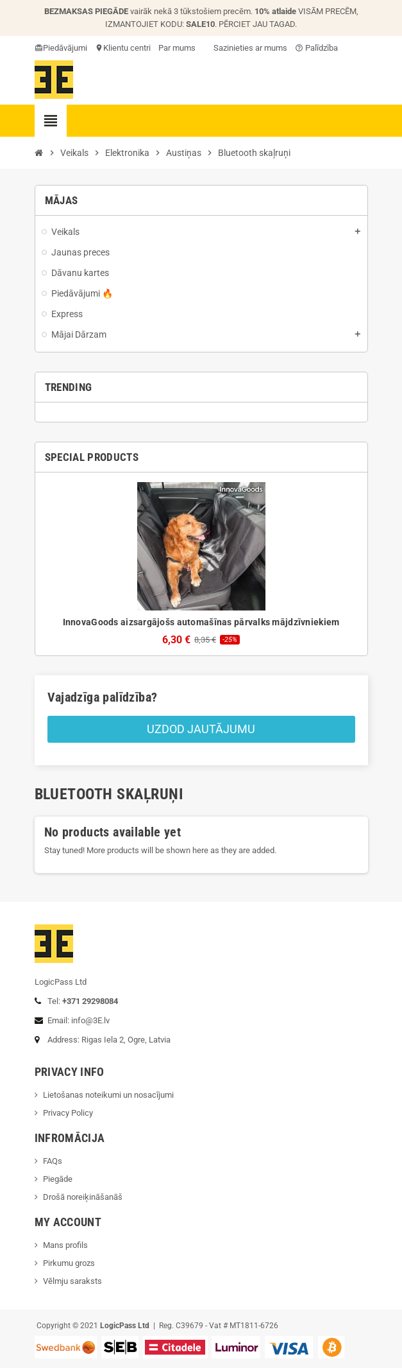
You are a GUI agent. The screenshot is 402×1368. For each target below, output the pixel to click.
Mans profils (65, 1245)
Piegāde (57, 1179)
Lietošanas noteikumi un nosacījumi (108, 1095)
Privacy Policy (68, 1113)
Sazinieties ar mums (245, 48)
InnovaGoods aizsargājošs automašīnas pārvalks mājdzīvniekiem (201, 622)
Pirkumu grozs (69, 1263)
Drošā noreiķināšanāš (83, 1197)
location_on (100, 48)
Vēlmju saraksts (72, 1281)
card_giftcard (40, 48)
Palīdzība (316, 48)
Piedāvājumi (65, 48)
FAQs (52, 1161)
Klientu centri (127, 48)
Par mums (177, 48)
